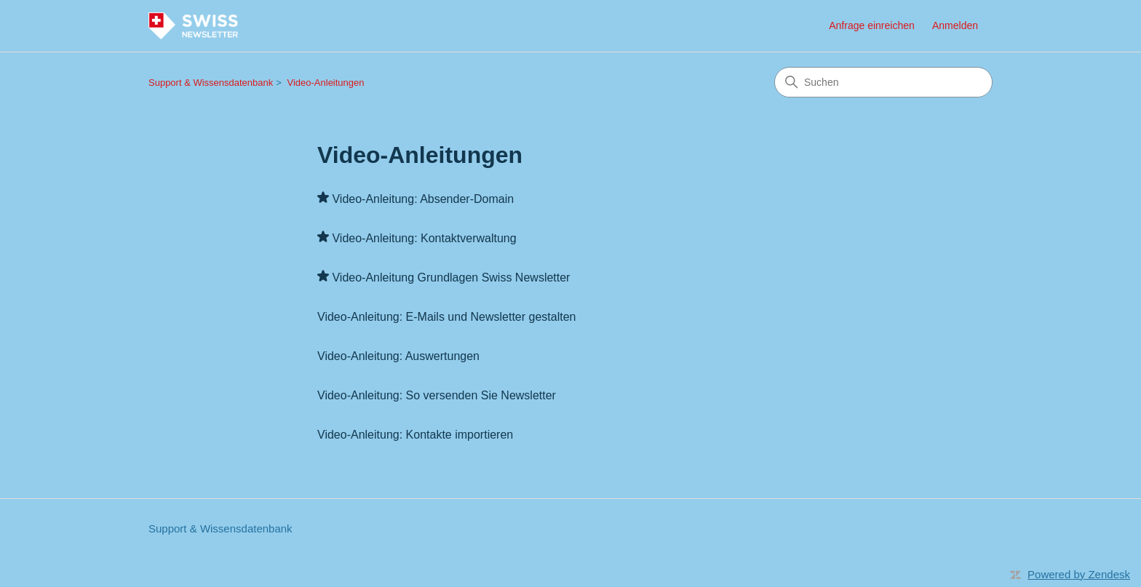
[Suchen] (883, 82)
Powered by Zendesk (1078, 574)
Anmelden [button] (955, 25)
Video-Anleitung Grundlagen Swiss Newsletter (451, 277)
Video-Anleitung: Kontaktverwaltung (424, 238)
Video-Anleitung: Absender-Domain (423, 199)
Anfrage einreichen (872, 25)
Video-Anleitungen (326, 82)
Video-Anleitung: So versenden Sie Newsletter (436, 395)
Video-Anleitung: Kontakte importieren (415, 434)
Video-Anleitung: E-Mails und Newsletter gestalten (446, 317)
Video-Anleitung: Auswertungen (398, 356)
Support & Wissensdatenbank (210, 82)
